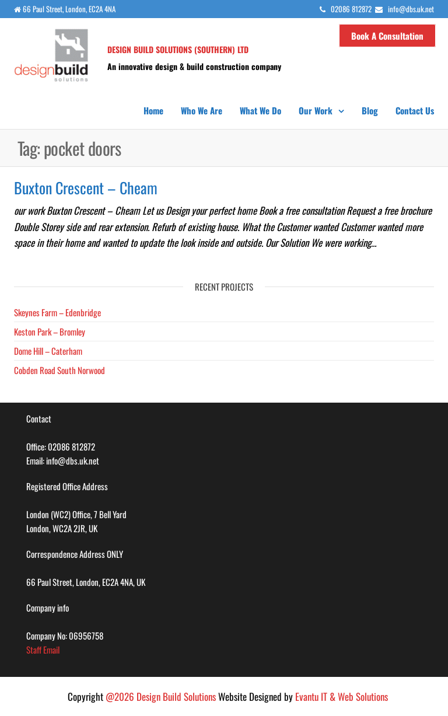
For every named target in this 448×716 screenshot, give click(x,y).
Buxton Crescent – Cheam (86, 187)
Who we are (201, 110)
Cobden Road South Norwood (59, 370)
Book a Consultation (387, 35)
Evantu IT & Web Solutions (341, 696)
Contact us (415, 110)
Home (153, 110)
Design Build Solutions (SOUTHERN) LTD (178, 49)
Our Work (315, 110)
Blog (370, 110)
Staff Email (43, 649)
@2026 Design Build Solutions (161, 696)
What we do (260, 110)
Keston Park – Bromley (49, 331)
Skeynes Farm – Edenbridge (57, 312)
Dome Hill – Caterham (48, 350)
